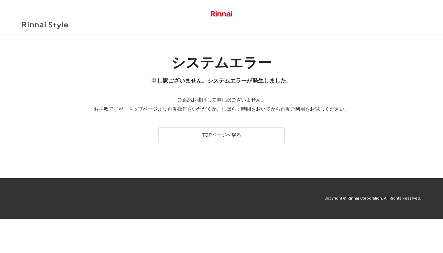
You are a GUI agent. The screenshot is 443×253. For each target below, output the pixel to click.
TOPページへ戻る (222, 132)
